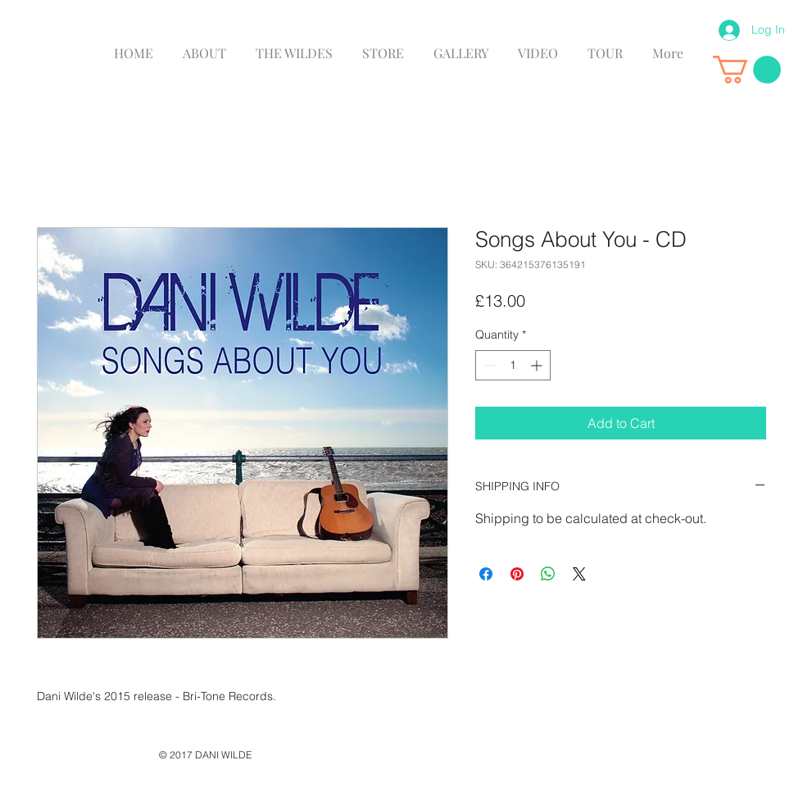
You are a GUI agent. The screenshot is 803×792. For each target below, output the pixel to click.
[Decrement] (488, 365)
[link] (747, 70)
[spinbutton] (513, 365)
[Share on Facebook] (486, 574)
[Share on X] (579, 574)
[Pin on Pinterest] (517, 574)
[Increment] (538, 365)
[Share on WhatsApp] (548, 574)
